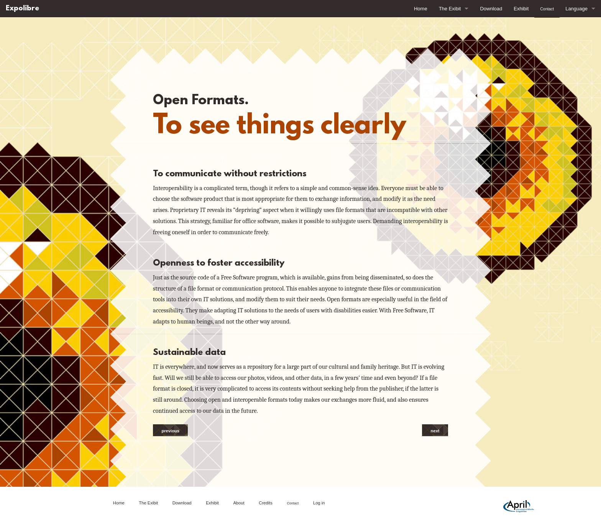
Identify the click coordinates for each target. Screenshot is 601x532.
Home (420, 8)
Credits (265, 503)
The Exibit (450, 8)
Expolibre (22, 9)
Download (491, 8)
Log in (319, 503)
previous (170, 431)
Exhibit (521, 8)
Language (576, 8)
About (238, 503)
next (435, 431)
